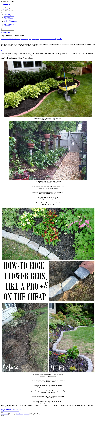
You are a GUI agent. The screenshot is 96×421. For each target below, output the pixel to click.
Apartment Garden (8, 18)
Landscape (6, 22)
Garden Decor (7, 20)
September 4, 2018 (8, 39)
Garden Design (6, 5)
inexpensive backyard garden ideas (53, 39)
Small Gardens (7, 17)
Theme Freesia (19, 414)
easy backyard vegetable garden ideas (36, 39)
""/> (2, 48)
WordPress (26, 414)
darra (2, 39)
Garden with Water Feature (10, 21)
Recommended (7, 25)
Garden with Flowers (9, 16)
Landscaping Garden (9, 24)
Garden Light (7, 14)
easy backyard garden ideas (19, 39)
